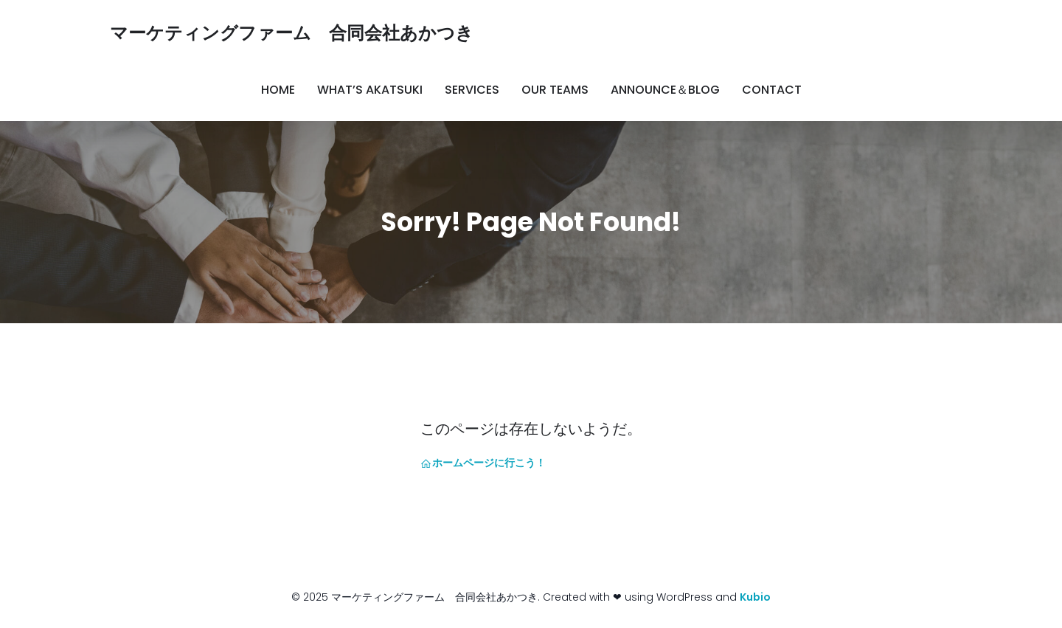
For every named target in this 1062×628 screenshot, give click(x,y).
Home (278, 89)
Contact (772, 89)
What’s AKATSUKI (370, 89)
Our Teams (555, 89)
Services (472, 89)
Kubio (755, 597)
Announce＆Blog (665, 89)
